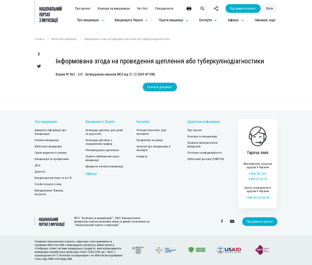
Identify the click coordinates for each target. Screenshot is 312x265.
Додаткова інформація (203, 122)
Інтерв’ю (142, 156)
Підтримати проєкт (243, 8)
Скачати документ (160, 87)
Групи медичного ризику (51, 152)
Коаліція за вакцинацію (114, 8)
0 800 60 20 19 (258, 179)
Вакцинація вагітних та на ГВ (53, 177)
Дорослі (40, 171)
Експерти (143, 122)
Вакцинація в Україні (100, 122)
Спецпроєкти (164, 8)
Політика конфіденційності (204, 152)
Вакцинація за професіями (52, 159)
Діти (37, 165)
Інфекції (91, 174)
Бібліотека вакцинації (64, 39)
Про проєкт (83, 8)
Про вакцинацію (46, 122)
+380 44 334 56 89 (257, 198)
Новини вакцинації (47, 140)
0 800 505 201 (258, 174)
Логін (269, 8)
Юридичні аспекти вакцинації (104, 166)
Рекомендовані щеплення (102, 150)
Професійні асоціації (149, 140)
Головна (39, 39)
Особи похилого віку (48, 184)
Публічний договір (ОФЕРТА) (205, 159)
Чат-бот (142, 8)
